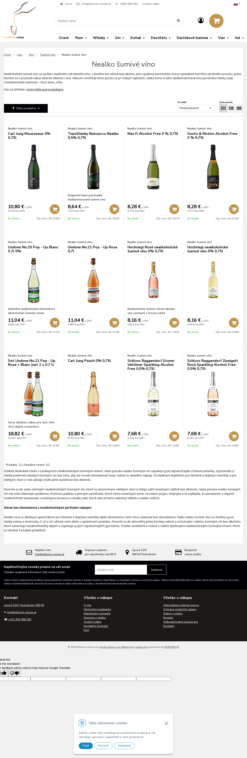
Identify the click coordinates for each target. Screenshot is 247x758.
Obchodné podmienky (97, 609)
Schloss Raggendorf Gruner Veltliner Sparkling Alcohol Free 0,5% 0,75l (151, 364)
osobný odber (151, 4)
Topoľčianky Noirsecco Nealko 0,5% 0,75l (93, 135)
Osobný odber (93, 622)
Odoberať (156, 569)
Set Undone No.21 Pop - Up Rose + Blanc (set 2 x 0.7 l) (31, 362)
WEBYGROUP (171, 647)
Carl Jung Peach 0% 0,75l (89, 360)
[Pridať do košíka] (55, 209)
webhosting (142, 647)
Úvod (68, 4)
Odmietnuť (124, 745)
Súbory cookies (173, 613)
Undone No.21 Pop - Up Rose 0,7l (92, 249)
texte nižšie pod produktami (45, 89)
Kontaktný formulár (96, 626)
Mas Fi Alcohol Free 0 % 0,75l (152, 133)
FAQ (86, 630)
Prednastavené (189, 108)
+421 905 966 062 (19, 619)
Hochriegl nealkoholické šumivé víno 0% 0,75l (207, 249)
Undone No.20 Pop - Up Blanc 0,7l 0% (33, 249)
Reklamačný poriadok (97, 613)
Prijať (86, 745)
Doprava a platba (95, 618)
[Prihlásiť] (201, 21)
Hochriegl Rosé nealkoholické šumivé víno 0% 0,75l (152, 249)
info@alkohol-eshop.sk (96, 4)
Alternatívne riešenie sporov (181, 605)
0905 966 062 (129, 4)
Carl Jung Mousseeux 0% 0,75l (29, 135)
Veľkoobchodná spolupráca (180, 622)
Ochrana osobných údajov (179, 609)
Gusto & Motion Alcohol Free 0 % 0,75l (212, 135)
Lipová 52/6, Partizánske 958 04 (24, 605)
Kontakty (168, 626)
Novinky (168, 618)
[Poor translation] (14, 673)
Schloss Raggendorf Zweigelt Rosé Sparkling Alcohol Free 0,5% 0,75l (212, 364)
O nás (87, 605)
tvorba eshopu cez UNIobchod (117, 647)
